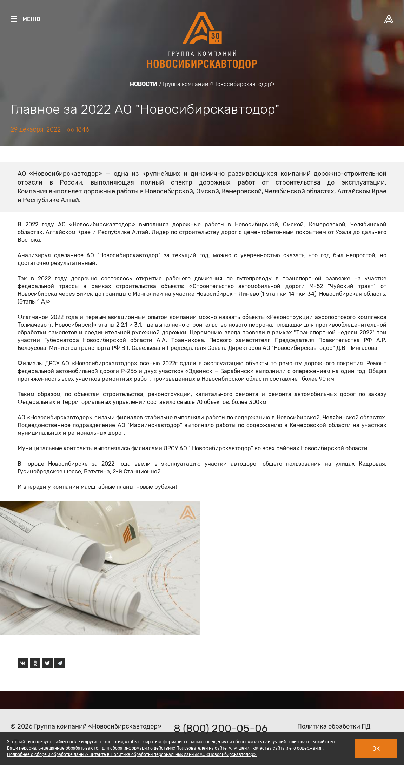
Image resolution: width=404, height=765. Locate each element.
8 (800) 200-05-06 (221, 728)
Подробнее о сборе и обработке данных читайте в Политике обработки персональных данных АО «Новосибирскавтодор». (132, 754)
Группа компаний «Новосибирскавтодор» (218, 84)
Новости (144, 84)
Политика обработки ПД (334, 726)
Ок (376, 748)
